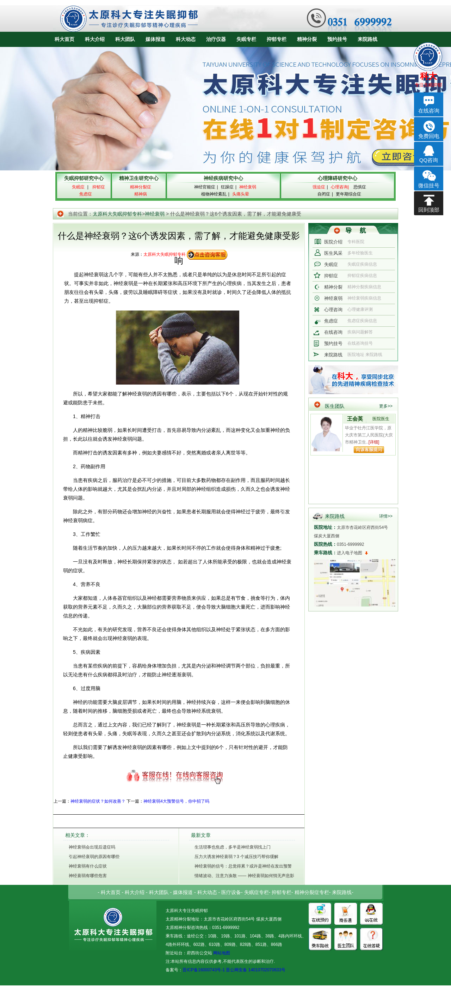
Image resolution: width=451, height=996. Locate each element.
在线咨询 (333, 332)
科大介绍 (95, 39)
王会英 (355, 419)
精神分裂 (307, 39)
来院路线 (367, 39)
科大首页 (64, 39)
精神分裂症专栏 (312, 892)
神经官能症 (204, 187)
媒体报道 (155, 39)
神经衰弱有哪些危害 (88, 875)
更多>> (386, 406)
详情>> (386, 516)
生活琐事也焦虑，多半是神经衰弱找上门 (232, 847)
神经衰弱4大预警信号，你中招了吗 (176, 801)
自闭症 (323, 194)
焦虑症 (331, 321)
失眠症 (331, 264)
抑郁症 (331, 275)
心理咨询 (333, 309)
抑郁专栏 (276, 39)
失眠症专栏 (256, 892)
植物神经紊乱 (214, 194)
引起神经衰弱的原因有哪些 (94, 856)
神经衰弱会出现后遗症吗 (92, 847)
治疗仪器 (216, 39)
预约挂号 (337, 39)
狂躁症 (227, 187)
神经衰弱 (155, 214)
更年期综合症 (348, 194)
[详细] (374, 442)
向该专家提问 (369, 449)
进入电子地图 (349, 552)
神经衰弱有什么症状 (88, 866)
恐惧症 (359, 187)
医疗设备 (231, 892)
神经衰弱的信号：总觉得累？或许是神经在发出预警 (243, 866)
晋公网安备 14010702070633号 (255, 969)
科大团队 (125, 39)
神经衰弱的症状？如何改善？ (97, 801)
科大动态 (186, 39)
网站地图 (221, 952)
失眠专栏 (246, 39)
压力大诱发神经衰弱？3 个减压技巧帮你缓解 (236, 856)
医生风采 (333, 253)
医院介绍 (333, 242)
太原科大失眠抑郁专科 (117, 214)
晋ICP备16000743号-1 (204, 969)
